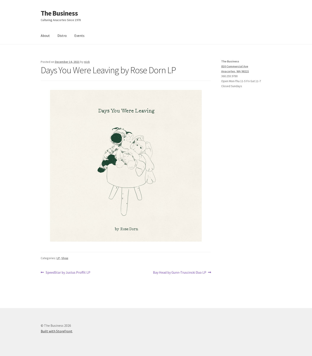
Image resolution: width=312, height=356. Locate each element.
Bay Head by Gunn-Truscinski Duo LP (179, 272)
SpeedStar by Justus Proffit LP (68, 272)
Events (79, 35)
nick (87, 62)
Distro (62, 35)
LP (58, 258)
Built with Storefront (56, 331)
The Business (59, 13)
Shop (64, 258)
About (45, 35)
